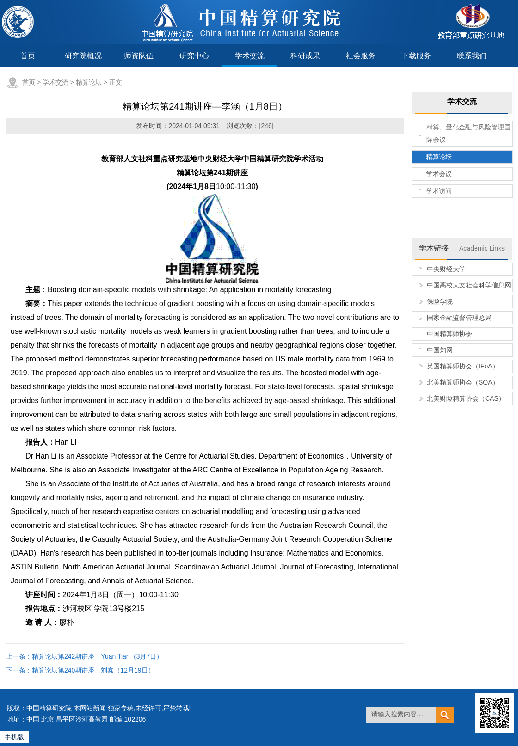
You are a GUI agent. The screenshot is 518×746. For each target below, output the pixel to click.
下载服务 (416, 56)
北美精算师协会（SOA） (463, 382)
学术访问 (439, 191)
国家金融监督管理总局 (459, 317)
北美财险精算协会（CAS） (466, 398)
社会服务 (361, 56)
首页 (27, 56)
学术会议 (439, 173)
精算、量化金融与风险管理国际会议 (468, 133)
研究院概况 (83, 56)
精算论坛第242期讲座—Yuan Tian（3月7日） (97, 656)
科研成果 (305, 56)
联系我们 (472, 56)
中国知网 (440, 350)
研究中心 (194, 56)
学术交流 (250, 56)
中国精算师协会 (449, 333)
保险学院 (440, 301)
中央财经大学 (446, 269)
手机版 (14, 736)
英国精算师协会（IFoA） (463, 366)
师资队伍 (139, 56)
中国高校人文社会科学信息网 (469, 285)
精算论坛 (89, 82)
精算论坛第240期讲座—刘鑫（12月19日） (93, 670)
